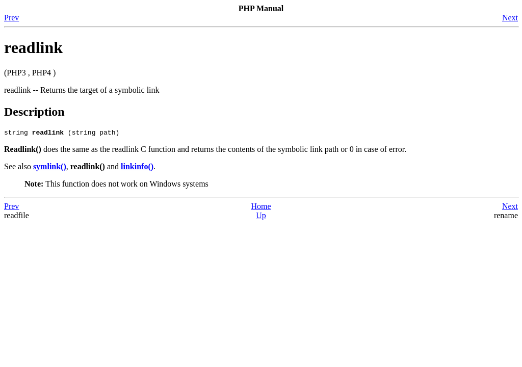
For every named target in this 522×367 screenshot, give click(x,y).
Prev (11, 17)
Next (510, 17)
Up (261, 217)
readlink (33, 47)
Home (261, 207)
